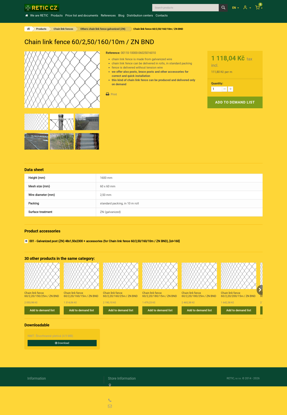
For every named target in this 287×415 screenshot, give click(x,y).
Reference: (113, 53)
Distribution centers (140, 15)
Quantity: (217, 83)
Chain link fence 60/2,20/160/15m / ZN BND (81, 294)
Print (114, 94)
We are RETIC (39, 15)
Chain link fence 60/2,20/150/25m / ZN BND (41, 294)
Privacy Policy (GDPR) (42, 397)
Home (27, 15)
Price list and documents (81, 15)
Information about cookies (44, 391)
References (108, 15)
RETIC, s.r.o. (234, 378)
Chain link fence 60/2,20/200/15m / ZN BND (238, 294)
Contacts (162, 15)
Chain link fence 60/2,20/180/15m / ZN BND (159, 294)
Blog (121, 15)
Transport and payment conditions (49, 385)
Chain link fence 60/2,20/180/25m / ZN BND (199, 294)
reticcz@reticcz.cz (133, 406)
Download (62, 342)
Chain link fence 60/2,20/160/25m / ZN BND (120, 294)
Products (57, 15)
